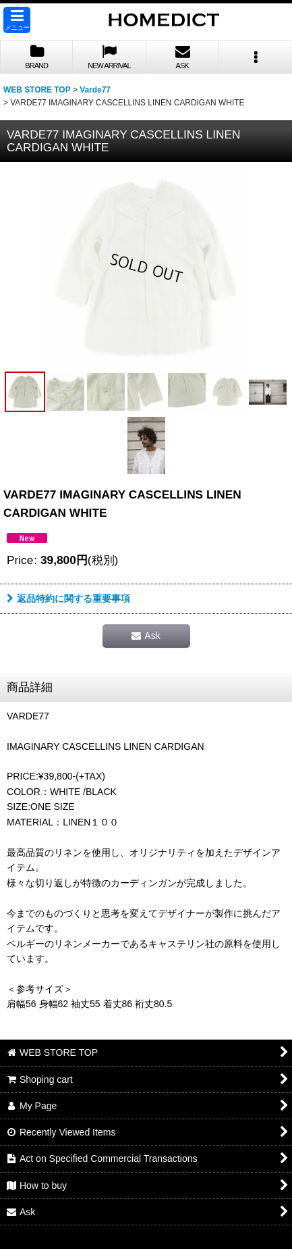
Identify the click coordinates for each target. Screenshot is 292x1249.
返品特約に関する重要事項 (68, 598)
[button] (16, 20)
